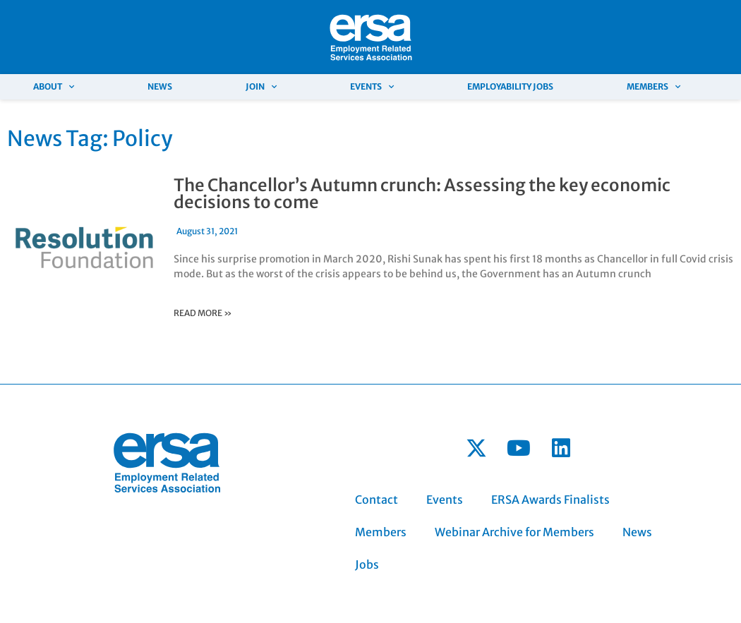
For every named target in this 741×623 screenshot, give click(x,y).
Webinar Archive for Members (514, 532)
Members (653, 87)
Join (261, 87)
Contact (376, 499)
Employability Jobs (510, 86)
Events (372, 87)
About (53, 87)
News (159, 86)
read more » (203, 313)
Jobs (367, 564)
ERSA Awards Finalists (550, 499)
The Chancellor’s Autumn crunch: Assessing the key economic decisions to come (422, 193)
